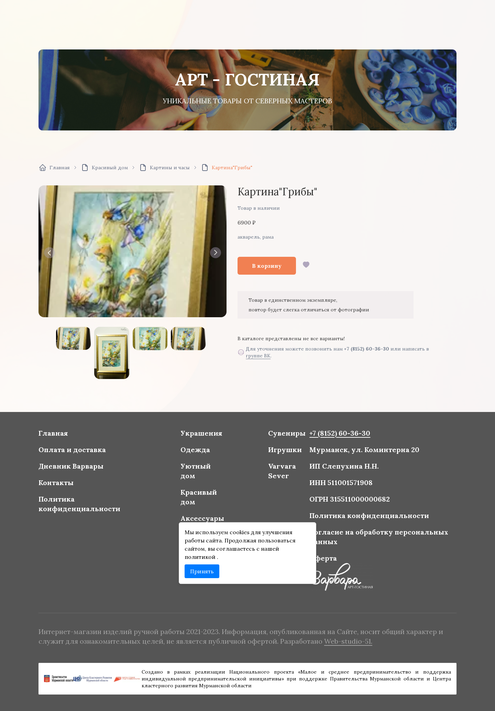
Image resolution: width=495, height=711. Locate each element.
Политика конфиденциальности (90, 504)
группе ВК (258, 356)
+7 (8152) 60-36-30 (366, 349)
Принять (205, 567)
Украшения (204, 438)
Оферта (318, 555)
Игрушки (282, 453)
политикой (204, 554)
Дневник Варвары (82, 469)
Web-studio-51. (341, 640)
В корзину (267, 265)
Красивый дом (202, 497)
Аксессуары (205, 517)
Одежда (198, 453)
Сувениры (284, 438)
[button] (49, 252)
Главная (66, 438)
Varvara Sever (280, 473)
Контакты (68, 484)
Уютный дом (199, 473)
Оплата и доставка (83, 453)
